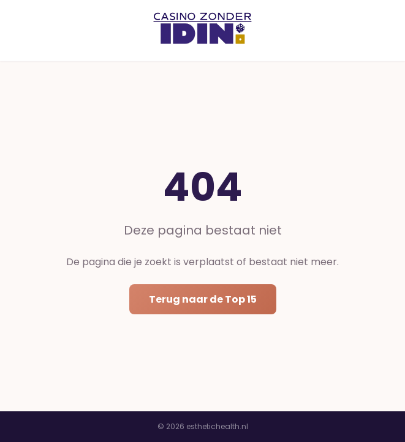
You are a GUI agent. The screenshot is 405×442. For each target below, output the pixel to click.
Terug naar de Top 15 (203, 299)
